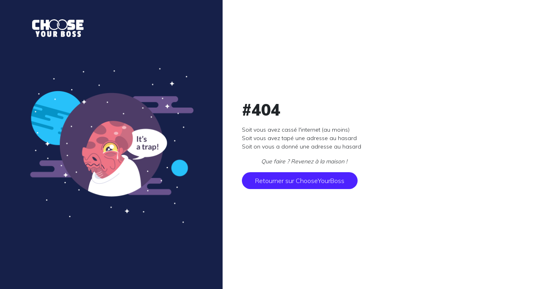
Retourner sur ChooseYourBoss (299, 181)
